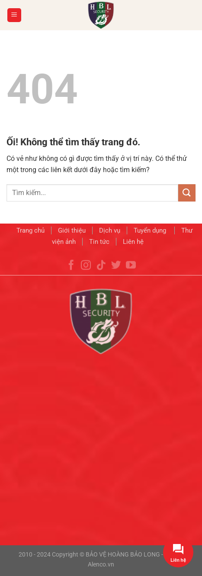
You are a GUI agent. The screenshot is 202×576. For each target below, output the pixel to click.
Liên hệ (133, 242)
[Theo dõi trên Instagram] (86, 272)
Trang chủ (30, 231)
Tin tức (99, 242)
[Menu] (14, 15)
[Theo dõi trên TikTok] (101, 272)
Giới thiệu (72, 231)
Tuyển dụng (151, 231)
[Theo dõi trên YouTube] (131, 272)
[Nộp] (187, 192)
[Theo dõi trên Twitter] (116, 272)
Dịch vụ (109, 231)
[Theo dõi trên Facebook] (71, 272)
